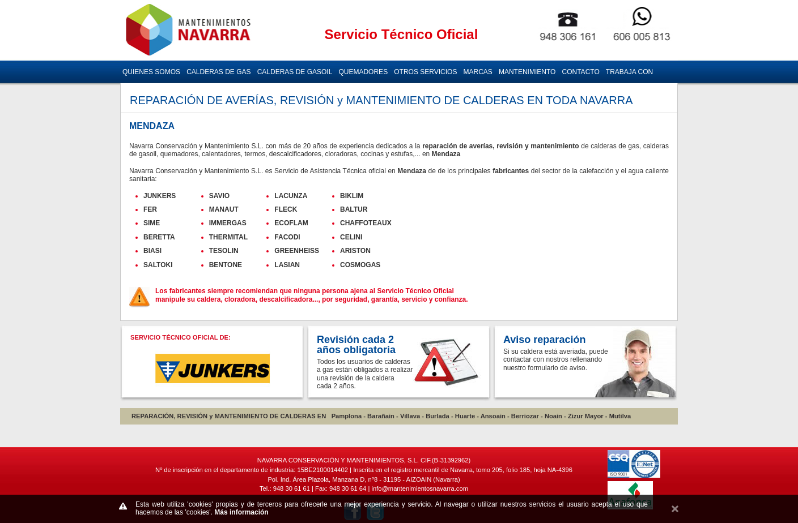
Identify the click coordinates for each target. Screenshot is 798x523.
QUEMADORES (363, 72)
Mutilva (620, 416)
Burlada (437, 416)
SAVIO (219, 196)
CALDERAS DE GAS (218, 72)
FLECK (285, 209)
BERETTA (159, 237)
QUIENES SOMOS (151, 72)
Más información (241, 512)
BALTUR (353, 209)
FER (150, 209)
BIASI (152, 251)
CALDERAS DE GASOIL (295, 72)
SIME (151, 223)
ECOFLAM (291, 223)
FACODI (287, 237)
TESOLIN (224, 251)
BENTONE (225, 265)
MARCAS (478, 72)
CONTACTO (581, 72)
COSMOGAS (360, 265)
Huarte (465, 416)
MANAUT (224, 209)
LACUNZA (290, 196)
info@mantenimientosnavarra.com (419, 488)
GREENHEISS (296, 251)
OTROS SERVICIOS (425, 72)
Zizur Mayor (586, 416)
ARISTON (355, 251)
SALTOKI (158, 265)
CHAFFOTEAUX (366, 223)
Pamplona (347, 416)
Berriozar (525, 416)
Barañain (380, 416)
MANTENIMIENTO (527, 72)
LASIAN (287, 265)
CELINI (351, 237)
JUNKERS (159, 196)
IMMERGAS (228, 223)
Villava (410, 416)
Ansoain (493, 416)
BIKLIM (351, 196)
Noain (553, 416)
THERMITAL (228, 237)
